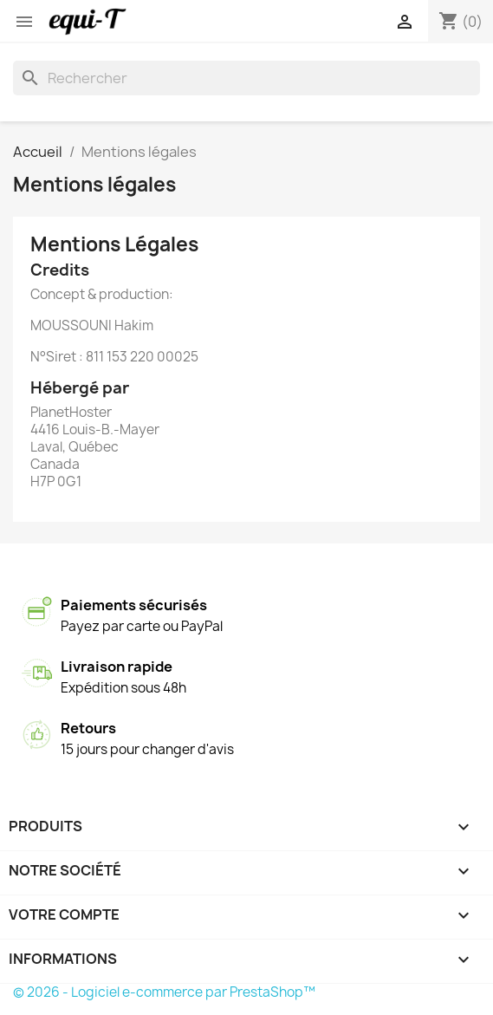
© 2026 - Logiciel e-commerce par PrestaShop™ (164, 992)
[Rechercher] (246, 78)
